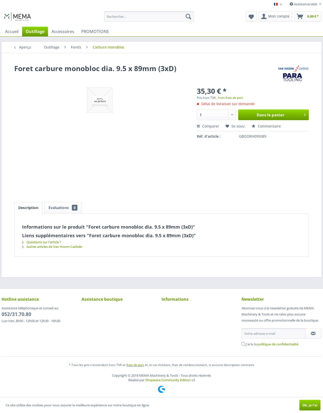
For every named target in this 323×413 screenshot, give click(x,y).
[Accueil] (12, 31)
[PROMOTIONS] (95, 31)
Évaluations (63, 208)
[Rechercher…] (149, 16)
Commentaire (266, 126)
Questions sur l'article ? (41, 242)
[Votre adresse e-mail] (273, 333)
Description (28, 207)
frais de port (135, 365)
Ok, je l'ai (309, 405)
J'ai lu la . (272, 344)
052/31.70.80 (16, 314)
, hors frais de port (230, 98)
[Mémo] (251, 16)
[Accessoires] (63, 31)
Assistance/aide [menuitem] (304, 4)
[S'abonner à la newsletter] (313, 333)
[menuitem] (149, 16)
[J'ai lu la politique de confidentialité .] (243, 343)
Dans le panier (281, 114)
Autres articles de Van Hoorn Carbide (52, 246)
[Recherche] (188, 16)
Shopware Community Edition (168, 380)
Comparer (208, 126)
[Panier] (307, 16)
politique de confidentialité (277, 344)
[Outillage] (35, 31)
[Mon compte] (275, 16)
